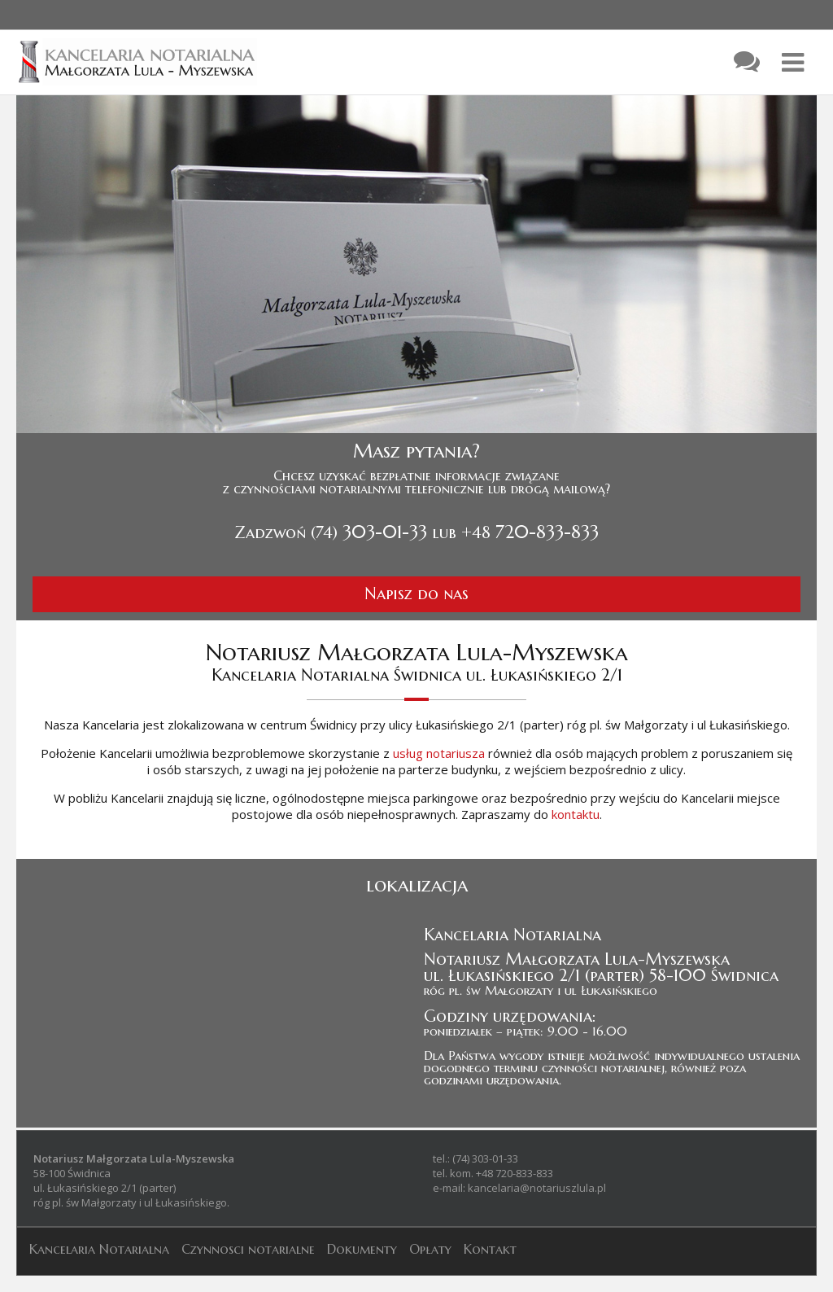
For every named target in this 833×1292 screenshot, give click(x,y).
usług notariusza (439, 753)
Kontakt (490, 1249)
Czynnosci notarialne (248, 1249)
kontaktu (576, 814)
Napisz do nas (416, 594)
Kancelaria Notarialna (99, 1249)
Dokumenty (362, 1249)
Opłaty (430, 1249)
